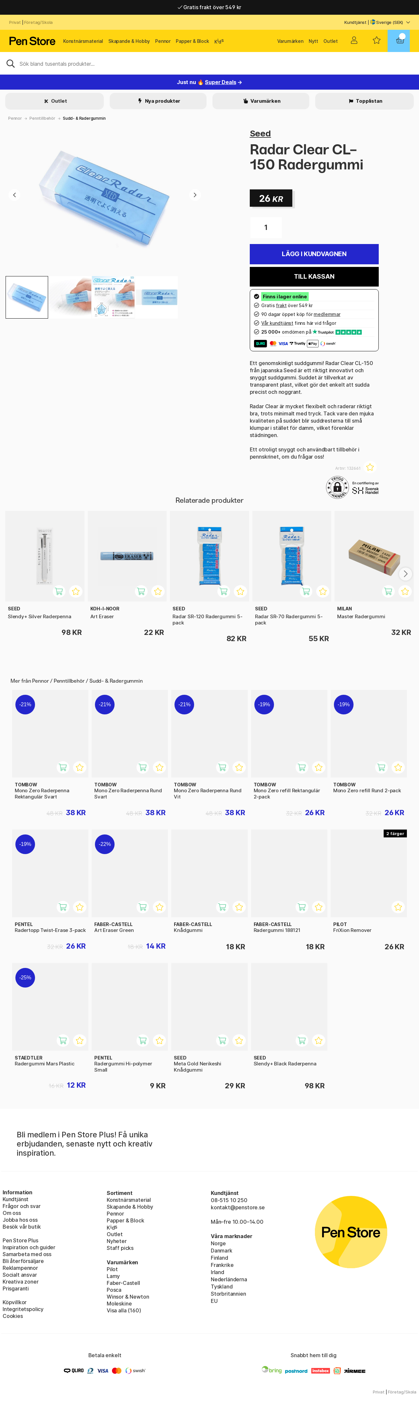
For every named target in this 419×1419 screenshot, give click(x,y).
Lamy (113, 1276)
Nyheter (117, 1241)
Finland (219, 1257)
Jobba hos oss (20, 1220)
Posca (114, 1290)
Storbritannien (228, 1293)
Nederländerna (229, 1279)
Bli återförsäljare (23, 1261)
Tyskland (222, 1286)
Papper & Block (192, 41)
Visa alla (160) (124, 1310)
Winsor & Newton (128, 1296)
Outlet (330, 41)
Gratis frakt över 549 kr (209, 9)
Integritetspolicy (23, 1309)
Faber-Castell (123, 1283)
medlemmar (327, 314)
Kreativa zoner (21, 1281)
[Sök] (209, 63)
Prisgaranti (16, 1288)
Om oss (12, 1213)
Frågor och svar (21, 1206)
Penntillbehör (42, 118)
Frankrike (222, 1265)
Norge (218, 1243)
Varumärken (290, 41)
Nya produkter (162, 101)
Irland (217, 1272)
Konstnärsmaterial (83, 41)
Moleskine (119, 1303)
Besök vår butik (22, 1226)
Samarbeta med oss (27, 1254)
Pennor (163, 41)
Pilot (112, 1269)
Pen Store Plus (20, 1240)
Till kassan (314, 276)
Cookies (13, 1316)
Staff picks (120, 1248)
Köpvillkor (15, 1302)
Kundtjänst (355, 22)
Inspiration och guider (29, 1247)
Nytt (313, 41)
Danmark (221, 1250)
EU (214, 1301)
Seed (260, 133)
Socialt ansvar (20, 1274)
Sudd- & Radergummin (84, 118)
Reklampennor (20, 1268)
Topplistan (368, 101)
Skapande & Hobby (129, 41)
